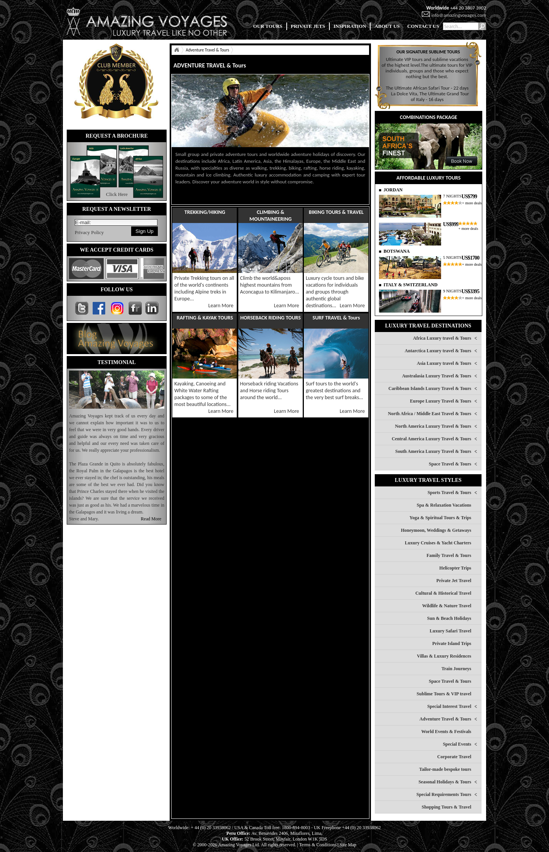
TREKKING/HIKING (205, 212)
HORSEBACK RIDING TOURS (270, 317)
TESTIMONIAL (117, 362)
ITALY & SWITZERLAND (411, 284)
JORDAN (393, 190)
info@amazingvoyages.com (458, 15)
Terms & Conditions (318, 844)
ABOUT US (387, 26)
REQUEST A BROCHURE (116, 136)
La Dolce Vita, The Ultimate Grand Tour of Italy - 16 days (430, 96)
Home (176, 50)
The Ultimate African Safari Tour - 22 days (427, 88)
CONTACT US (423, 26)
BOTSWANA (397, 251)
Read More (151, 518)
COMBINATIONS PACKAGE (428, 117)
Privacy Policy (89, 232)
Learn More (220, 305)
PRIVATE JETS (308, 26)
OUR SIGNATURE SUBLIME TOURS (428, 52)
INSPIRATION (350, 26)
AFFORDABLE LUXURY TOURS (428, 178)
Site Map (348, 844)
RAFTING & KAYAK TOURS (205, 317)
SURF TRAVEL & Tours (336, 317)
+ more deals (472, 203)
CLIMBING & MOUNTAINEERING (270, 215)
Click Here (117, 194)
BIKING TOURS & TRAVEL (336, 212)
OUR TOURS (267, 26)
